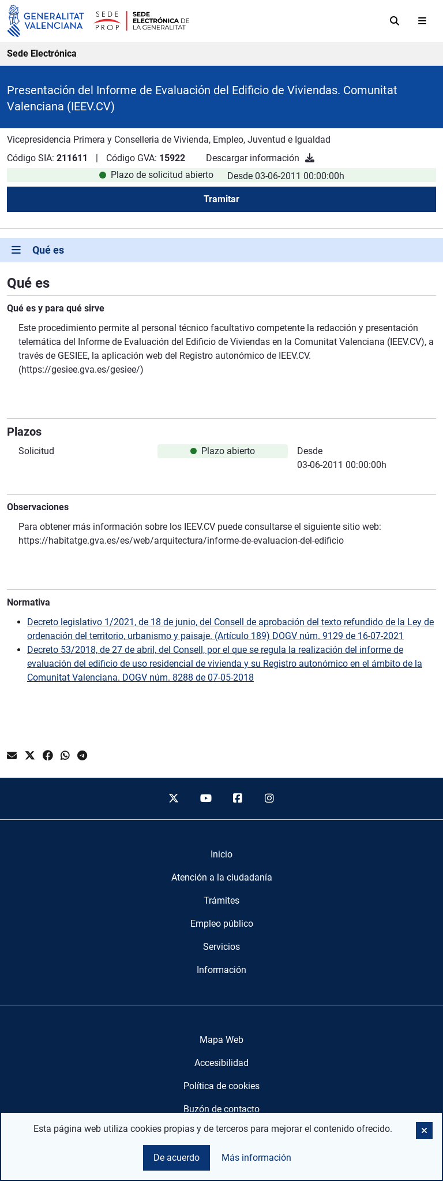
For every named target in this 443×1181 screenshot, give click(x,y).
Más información (256, 1157)
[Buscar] (394, 21)
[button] (424, 1130)
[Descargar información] (309, 158)
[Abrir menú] (422, 21)
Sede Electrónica (42, 53)
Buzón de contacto (221, 1109)
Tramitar (221, 199)
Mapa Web (221, 1039)
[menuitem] (221, 854)
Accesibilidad (221, 1062)
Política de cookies (221, 1085)
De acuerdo (176, 1157)
